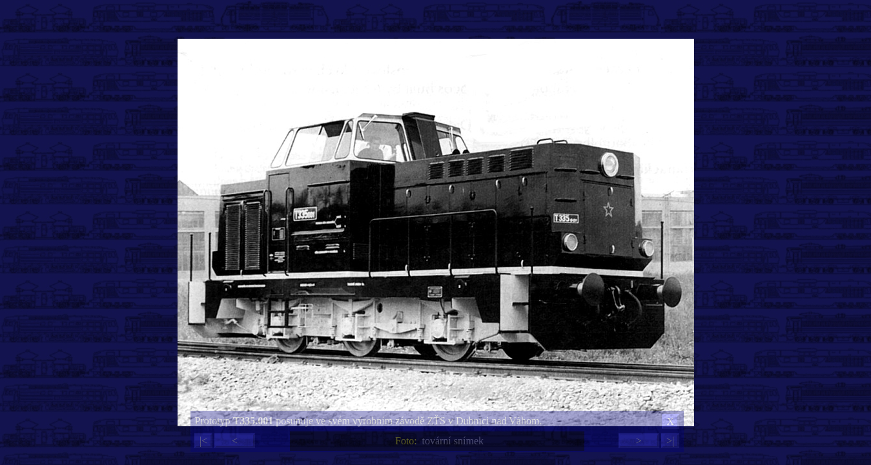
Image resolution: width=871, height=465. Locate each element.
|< (203, 440)
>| (670, 440)
